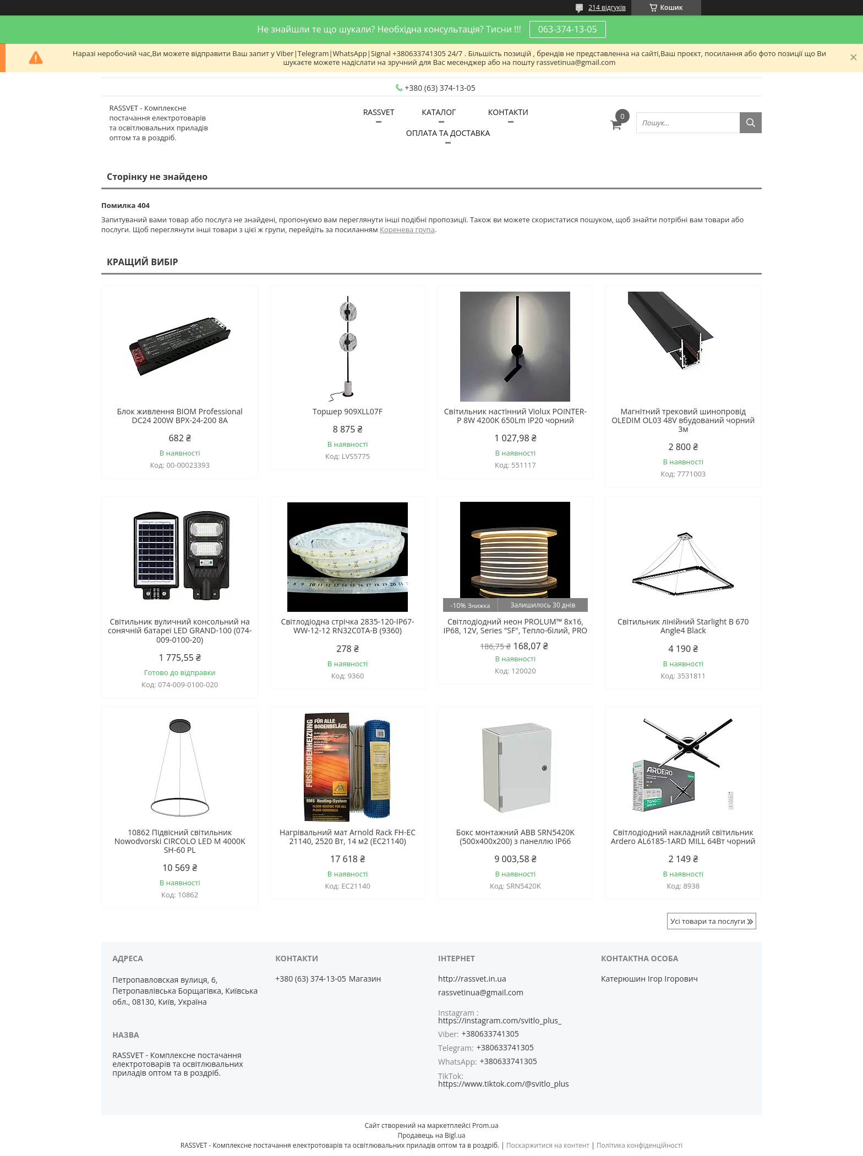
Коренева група (407, 229)
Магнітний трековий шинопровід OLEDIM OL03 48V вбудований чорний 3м (683, 420)
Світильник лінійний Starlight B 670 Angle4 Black (683, 626)
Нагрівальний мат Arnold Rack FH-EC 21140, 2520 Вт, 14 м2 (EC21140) (348, 837)
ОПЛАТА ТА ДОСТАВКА (448, 133)
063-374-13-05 (567, 29)
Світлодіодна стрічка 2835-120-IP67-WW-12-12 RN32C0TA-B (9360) (347, 626)
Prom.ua (485, 1125)
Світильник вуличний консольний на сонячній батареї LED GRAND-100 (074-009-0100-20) (180, 630)
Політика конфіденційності (639, 1145)
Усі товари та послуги (707, 921)
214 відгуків (607, 7)
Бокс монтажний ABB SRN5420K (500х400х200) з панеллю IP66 (515, 837)
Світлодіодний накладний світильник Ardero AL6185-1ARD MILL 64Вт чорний (683, 837)
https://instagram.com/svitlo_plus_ (499, 1020)
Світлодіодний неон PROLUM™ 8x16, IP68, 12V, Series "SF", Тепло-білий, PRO (516, 626)
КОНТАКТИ (508, 112)
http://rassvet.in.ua (472, 979)
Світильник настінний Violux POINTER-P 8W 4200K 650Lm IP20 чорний (515, 416)
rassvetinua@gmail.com (480, 992)
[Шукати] (751, 122)
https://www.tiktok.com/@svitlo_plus (503, 1083)
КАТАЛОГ (439, 112)
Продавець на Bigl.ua (431, 1135)
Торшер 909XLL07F (348, 411)
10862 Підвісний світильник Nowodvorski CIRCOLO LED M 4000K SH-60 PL (179, 841)
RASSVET (379, 112)
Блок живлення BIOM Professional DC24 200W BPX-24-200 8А (179, 416)
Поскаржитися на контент (547, 1145)
